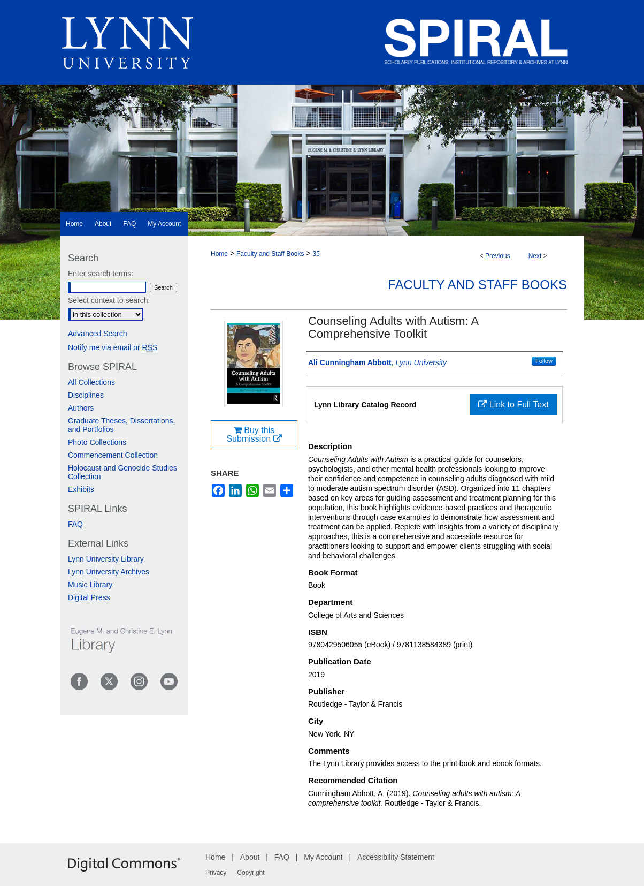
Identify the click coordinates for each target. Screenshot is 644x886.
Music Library (90, 584)
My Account (323, 857)
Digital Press (89, 597)
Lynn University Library (106, 559)
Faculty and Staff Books (270, 254)
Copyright (250, 872)
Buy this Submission (253, 434)
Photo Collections (97, 442)
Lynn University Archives (108, 571)
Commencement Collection (113, 455)
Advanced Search (97, 333)
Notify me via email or (112, 347)
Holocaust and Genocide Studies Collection (122, 472)
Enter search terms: (100, 273)
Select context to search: (109, 300)
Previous (497, 256)
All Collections (91, 382)
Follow (544, 361)
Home (219, 254)
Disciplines (86, 395)
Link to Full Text (513, 404)
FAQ (75, 524)
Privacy (215, 872)
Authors (81, 408)
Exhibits (81, 489)
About (250, 857)
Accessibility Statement (395, 857)
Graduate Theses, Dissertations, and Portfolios (121, 425)
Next (535, 256)
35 (315, 254)
